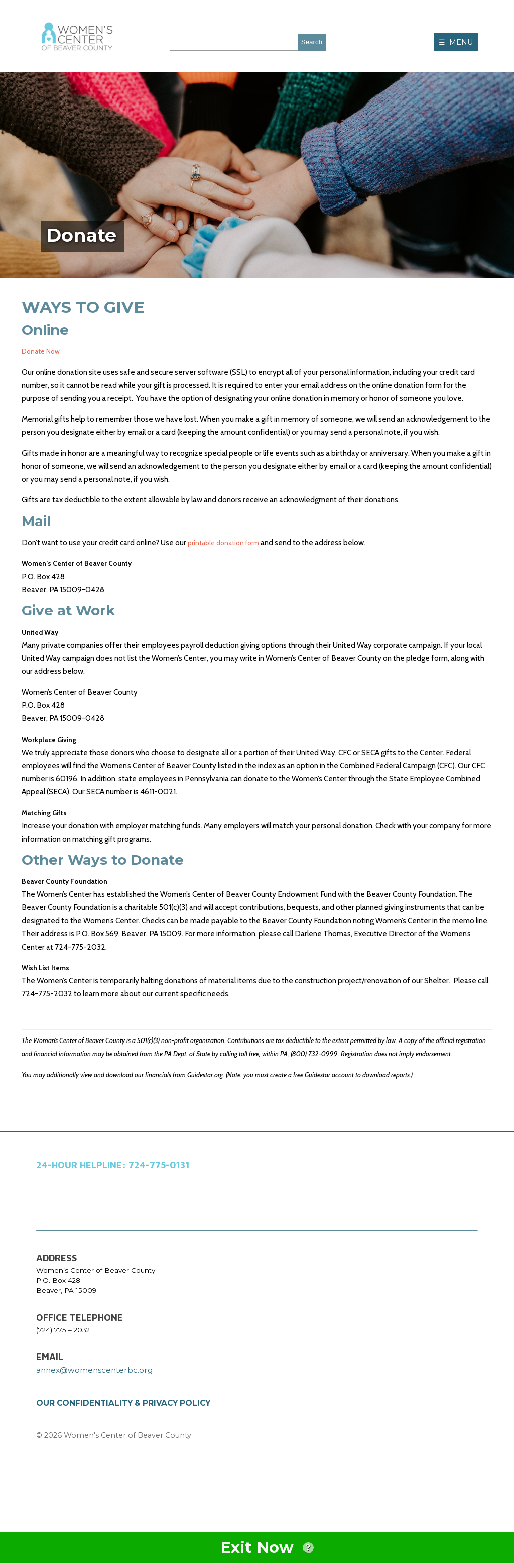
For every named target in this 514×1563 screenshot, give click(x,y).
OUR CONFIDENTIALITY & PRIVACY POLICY (123, 1422)
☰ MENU (456, 42)
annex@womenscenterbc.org (94, 1389)
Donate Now (43, 351)
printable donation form (228, 542)
